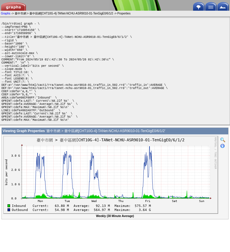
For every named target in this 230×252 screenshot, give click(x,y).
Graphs (5, 13)
